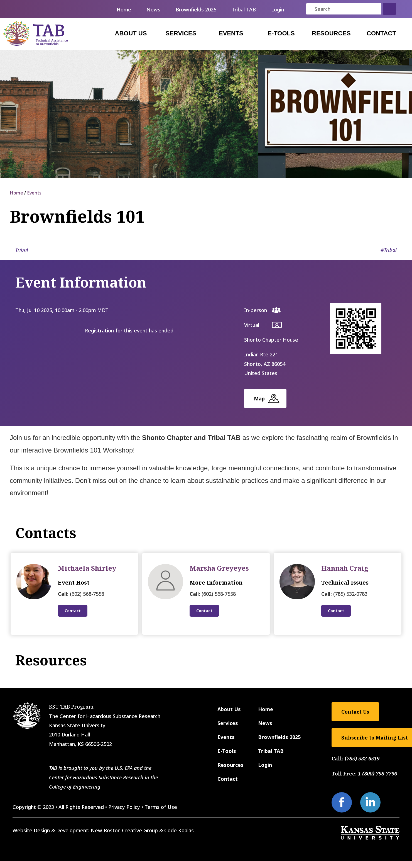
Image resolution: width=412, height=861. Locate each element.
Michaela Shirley (87, 568)
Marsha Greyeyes (219, 568)
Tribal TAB (244, 9)
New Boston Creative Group (124, 830)
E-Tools (281, 33)
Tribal (21, 249)
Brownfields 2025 (196, 9)
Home (124, 9)
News (153, 9)
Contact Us (355, 711)
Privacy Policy (124, 807)
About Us (131, 33)
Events (231, 33)
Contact (381, 33)
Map (259, 398)
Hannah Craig (344, 568)
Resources (331, 33)
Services (181, 33)
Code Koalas (179, 830)
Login (277, 9)
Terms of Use (160, 807)
